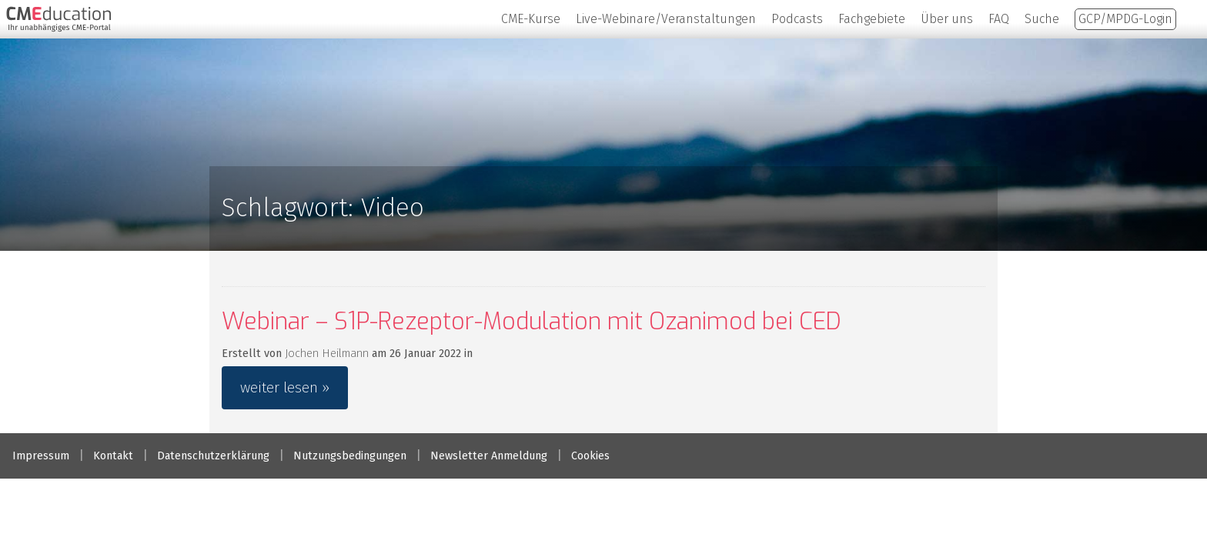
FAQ (998, 19)
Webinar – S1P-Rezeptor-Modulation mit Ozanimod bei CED (531, 321)
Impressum (40, 455)
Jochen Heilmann (327, 353)
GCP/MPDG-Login (1125, 19)
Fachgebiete (871, 19)
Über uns (947, 19)
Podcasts (797, 19)
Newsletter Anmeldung (488, 455)
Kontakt (113, 455)
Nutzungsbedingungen (349, 455)
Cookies (590, 455)
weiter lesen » (284, 387)
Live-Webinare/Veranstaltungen (666, 19)
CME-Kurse (530, 19)
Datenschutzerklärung (213, 455)
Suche (1042, 19)
